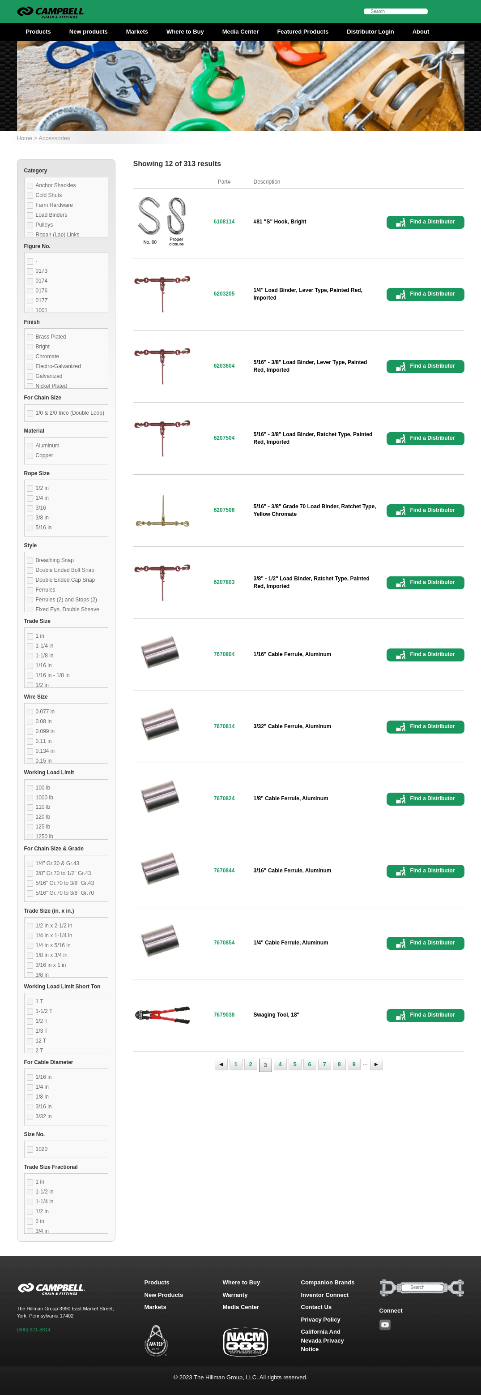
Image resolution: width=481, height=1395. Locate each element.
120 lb (43, 817)
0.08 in (44, 721)
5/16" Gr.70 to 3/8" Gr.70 (65, 893)
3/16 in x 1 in (51, 965)
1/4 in (42, 498)
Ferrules (45, 590)
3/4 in (42, 1231)
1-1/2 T (44, 1011)
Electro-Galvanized (58, 366)
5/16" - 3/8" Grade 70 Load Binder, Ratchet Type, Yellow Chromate (315, 510)
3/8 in (42, 518)
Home (25, 138)
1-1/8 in (45, 655)
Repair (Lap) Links (58, 235)
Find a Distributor (432, 222)
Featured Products (302, 31)
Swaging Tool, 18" (277, 1015)
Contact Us (316, 1307)
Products (38, 31)
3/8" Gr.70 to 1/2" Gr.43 (63, 873)
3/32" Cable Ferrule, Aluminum (293, 726)
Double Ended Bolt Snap (65, 570)
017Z (42, 300)
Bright (43, 346)
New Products (164, 1295)
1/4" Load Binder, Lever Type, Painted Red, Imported (308, 294)
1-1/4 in (45, 646)
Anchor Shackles (56, 185)
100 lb (43, 788)
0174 (42, 281)
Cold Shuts (49, 195)
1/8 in (42, 1097)
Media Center (240, 31)
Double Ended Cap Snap (65, 580)
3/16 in (44, 1106)
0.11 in (44, 741)
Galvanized (49, 376)
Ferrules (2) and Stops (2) (66, 600)
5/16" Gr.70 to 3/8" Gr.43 (65, 883)
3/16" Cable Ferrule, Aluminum (293, 870)
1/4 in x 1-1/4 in (54, 935)
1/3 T (42, 1031)
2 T (39, 1050)
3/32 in (44, 1116)
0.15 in (44, 761)
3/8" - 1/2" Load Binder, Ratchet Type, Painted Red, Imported (312, 582)
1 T (39, 1001)
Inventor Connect (325, 1295)
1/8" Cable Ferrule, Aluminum (291, 798)
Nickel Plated (51, 386)
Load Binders (52, 215)
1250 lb (44, 836)
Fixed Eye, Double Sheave (67, 609)
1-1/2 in (45, 1192)
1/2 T (42, 1021)
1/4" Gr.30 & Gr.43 (58, 863)
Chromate (48, 356)
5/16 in (44, 527)
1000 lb (44, 797)
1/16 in (44, 665)
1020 (42, 1149)
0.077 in (45, 711)
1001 (42, 310)
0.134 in (45, 751)
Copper (44, 455)
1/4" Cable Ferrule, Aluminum (291, 943)
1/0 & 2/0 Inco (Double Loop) (70, 413)
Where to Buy (185, 31)
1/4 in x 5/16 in (53, 945)
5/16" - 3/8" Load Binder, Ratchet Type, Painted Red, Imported (313, 438)
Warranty (235, 1295)
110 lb (43, 807)
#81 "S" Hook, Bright (280, 222)
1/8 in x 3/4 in (52, 955)
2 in (40, 1221)
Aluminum (48, 445)
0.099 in (45, 731)
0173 (42, 271)
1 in (40, 636)
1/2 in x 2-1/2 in (54, 926)
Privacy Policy (321, 1319)
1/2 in (42, 488)
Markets (137, 31)
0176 (42, 291)
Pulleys (44, 225)
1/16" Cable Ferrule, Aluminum (293, 654)
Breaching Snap (55, 560)
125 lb (43, 827)
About (421, 31)
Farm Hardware (54, 205)
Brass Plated (51, 337)
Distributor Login (370, 31)
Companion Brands (328, 1282)
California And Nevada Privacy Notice (322, 1340)
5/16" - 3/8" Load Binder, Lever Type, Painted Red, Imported (310, 366)
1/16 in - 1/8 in (53, 675)
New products (88, 31)
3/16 (41, 508)
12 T (41, 1041)
